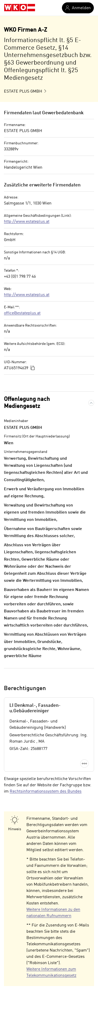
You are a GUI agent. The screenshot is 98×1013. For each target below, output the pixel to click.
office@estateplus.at (22, 313)
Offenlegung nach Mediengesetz (27, 402)
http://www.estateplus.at (26, 222)
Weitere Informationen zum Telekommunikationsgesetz (51, 972)
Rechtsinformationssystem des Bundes (46, 791)
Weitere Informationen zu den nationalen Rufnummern (53, 913)
